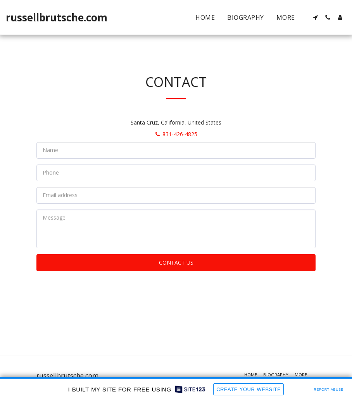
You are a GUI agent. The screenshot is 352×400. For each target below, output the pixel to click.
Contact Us (176, 262)
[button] (315, 17)
